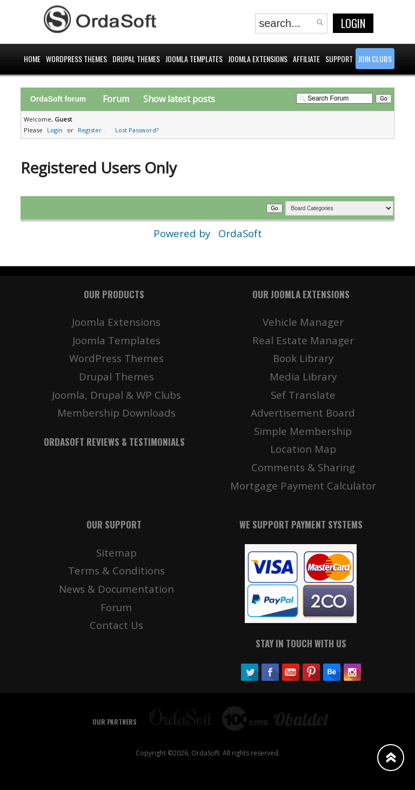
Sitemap (116, 552)
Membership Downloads (116, 412)
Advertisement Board (303, 412)
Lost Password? (136, 130)
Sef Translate (303, 394)
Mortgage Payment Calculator (303, 485)
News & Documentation (116, 588)
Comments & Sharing (303, 467)
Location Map (303, 449)
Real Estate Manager (303, 340)
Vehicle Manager (303, 322)
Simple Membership (303, 431)
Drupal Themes (116, 376)
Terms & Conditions (116, 570)
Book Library (303, 358)
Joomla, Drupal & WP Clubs (116, 394)
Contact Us (116, 625)
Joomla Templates (116, 340)
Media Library (303, 376)
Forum (116, 99)
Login (353, 23)
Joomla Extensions (116, 322)
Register (90, 130)
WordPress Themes (116, 358)
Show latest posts (179, 99)
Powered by (183, 233)
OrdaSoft (240, 233)
